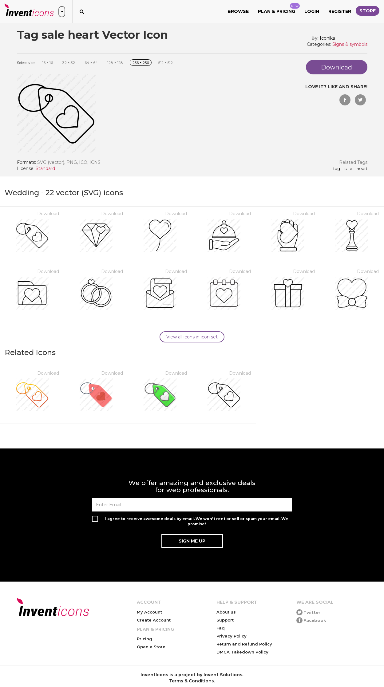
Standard (45, 168)
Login (311, 11)
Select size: (26, 62)
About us (226, 612)
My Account (149, 612)
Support (225, 620)
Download (48, 213)
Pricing (144, 638)
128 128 (115, 62)
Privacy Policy (231, 636)
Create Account (154, 620)
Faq (220, 628)
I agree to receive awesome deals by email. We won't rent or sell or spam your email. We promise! (196, 521)
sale (348, 169)
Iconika (327, 38)
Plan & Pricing (279, 8)
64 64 (91, 62)
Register (339, 11)
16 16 (47, 62)
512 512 (165, 62)
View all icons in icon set (192, 337)
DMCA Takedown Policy (242, 651)
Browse (238, 11)
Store (367, 11)
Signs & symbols (349, 44)
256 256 (141, 62)
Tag (336, 169)
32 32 (68, 62)
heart (362, 169)
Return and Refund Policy (244, 644)
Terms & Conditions (191, 681)
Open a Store (151, 646)
